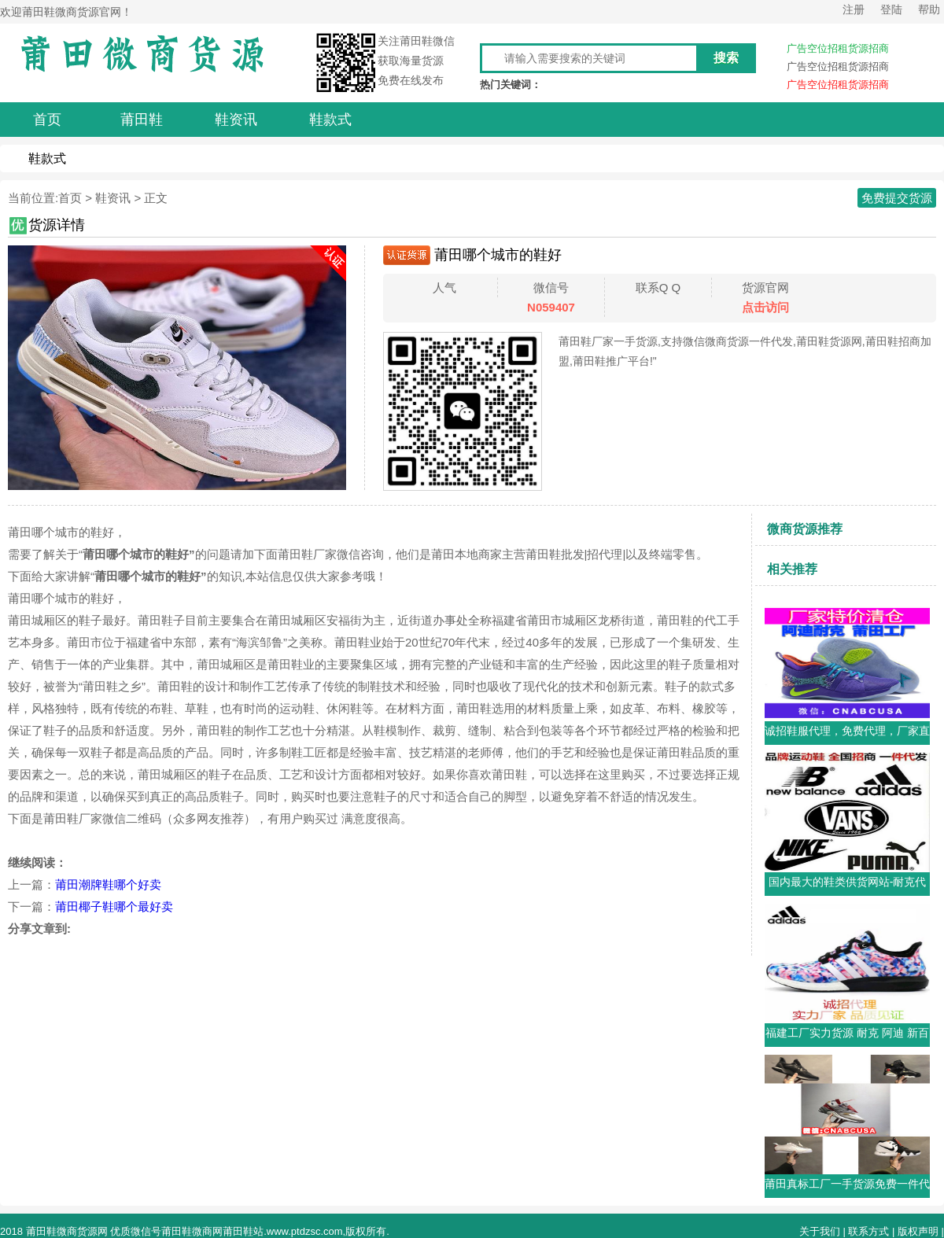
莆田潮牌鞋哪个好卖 (108, 884)
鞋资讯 (113, 197)
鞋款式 (47, 158)
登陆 (891, 9)
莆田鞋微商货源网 (67, 1231)
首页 (70, 197)
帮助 (929, 9)
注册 (854, 9)
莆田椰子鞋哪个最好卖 (114, 906)
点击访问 (765, 307)
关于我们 (819, 1231)
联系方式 (868, 1231)
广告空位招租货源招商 (838, 48)
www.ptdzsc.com (305, 1231)
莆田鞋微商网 (192, 1231)
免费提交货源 (896, 197)
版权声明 (918, 1231)
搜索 (726, 57)
